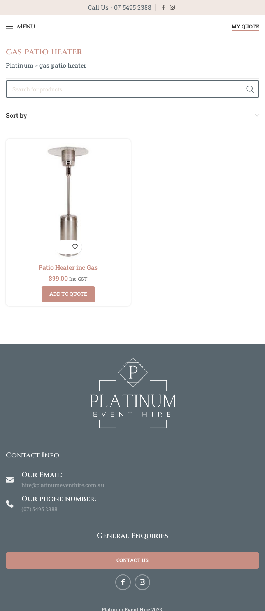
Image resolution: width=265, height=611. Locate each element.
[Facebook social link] (164, 7)
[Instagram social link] (172, 7)
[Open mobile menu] (20, 26)
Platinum (19, 65)
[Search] (132, 89)
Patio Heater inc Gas (68, 267)
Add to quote (68, 293)
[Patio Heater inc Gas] (68, 201)
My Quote (245, 27)
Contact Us (132, 560)
